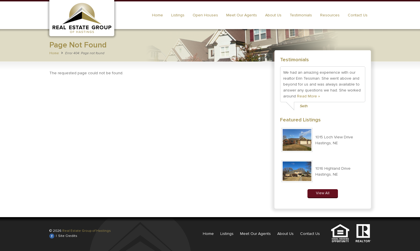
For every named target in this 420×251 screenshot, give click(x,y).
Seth (304, 106)
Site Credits (67, 236)
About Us (273, 15)
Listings (177, 15)
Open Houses (205, 15)
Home (157, 15)
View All (322, 193)
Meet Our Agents (241, 15)
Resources (330, 15)
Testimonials (301, 15)
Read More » (308, 96)
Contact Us (358, 15)
